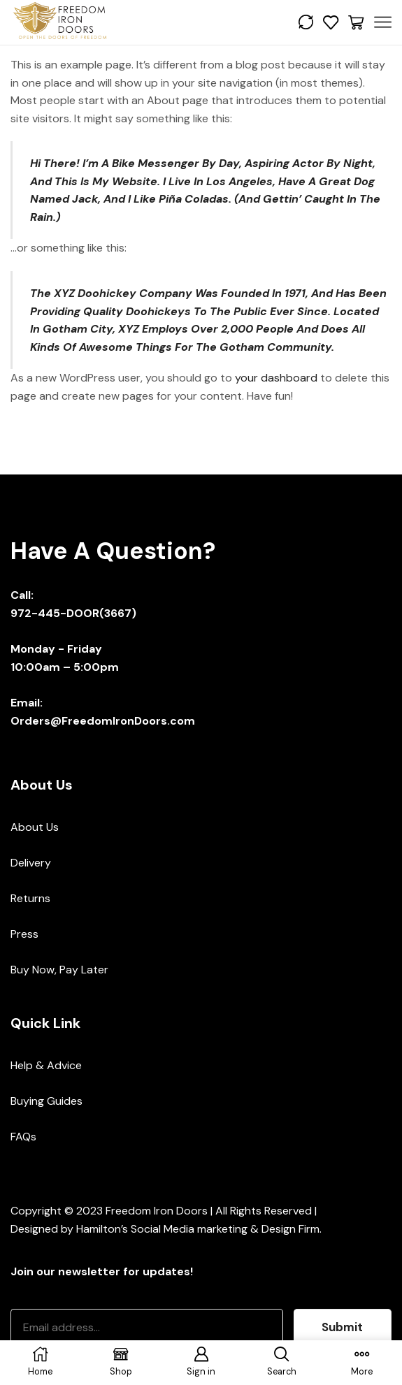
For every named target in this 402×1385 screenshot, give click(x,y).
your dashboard (276, 377)
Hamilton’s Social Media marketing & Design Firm (198, 1228)
